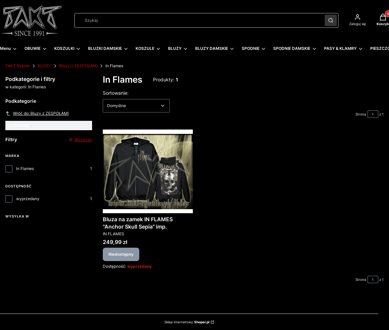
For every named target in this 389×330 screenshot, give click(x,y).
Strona (361, 114)
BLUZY (44, 65)
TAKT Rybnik (17, 65)
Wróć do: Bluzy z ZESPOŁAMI (37, 113)
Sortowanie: (116, 93)
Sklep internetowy (187, 322)
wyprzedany (28, 198)
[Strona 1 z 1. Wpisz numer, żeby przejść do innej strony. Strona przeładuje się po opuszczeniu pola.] (373, 114)
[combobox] (197, 20)
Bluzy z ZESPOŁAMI (78, 65)
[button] (331, 20)
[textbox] (136, 105)
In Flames (25, 168)
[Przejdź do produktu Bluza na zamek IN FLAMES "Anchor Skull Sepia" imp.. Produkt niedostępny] (148, 171)
